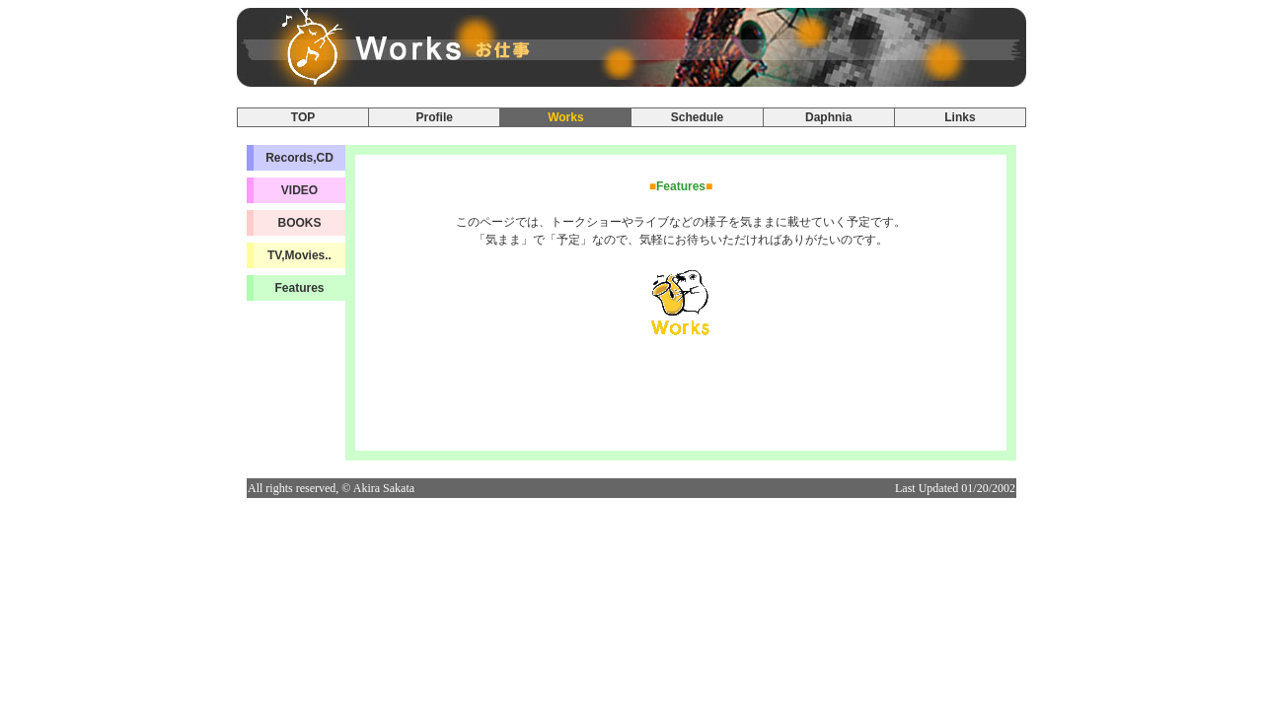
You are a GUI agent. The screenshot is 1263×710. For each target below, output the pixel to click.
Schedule (697, 117)
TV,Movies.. (299, 255)
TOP (303, 117)
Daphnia (828, 117)
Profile (434, 117)
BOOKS (299, 223)
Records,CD (299, 158)
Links (959, 117)
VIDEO (299, 190)
